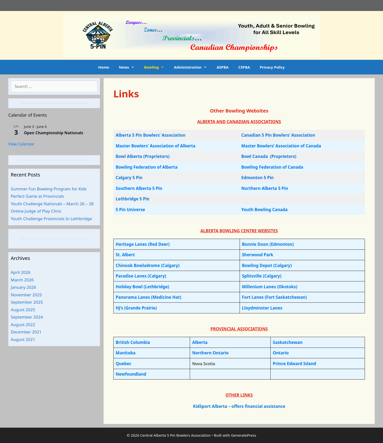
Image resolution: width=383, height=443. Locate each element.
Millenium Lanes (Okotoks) (269, 286)
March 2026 (22, 280)
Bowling (156, 67)
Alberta (200, 342)
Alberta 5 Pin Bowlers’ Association (151, 135)
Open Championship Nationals (53, 132)
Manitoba (126, 353)
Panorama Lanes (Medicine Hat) (148, 297)
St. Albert (125, 255)
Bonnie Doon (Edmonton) (268, 244)
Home (103, 67)
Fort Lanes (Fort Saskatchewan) (274, 297)
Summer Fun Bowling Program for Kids (49, 189)
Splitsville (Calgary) (261, 276)
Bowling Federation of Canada (272, 167)
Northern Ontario (210, 353)
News (129, 67)
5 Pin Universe (130, 209)
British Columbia (133, 342)
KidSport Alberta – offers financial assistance (239, 406)
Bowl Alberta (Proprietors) (143, 156)
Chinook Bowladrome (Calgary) (148, 265)
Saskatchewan (288, 342)
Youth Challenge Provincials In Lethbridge (51, 218)
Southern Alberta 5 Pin (139, 188)
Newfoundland (131, 374)
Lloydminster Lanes (262, 308)
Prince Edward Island (294, 363)
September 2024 (27, 317)
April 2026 (20, 272)
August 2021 (23, 339)
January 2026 (23, 287)
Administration (193, 67)
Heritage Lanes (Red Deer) (143, 244)
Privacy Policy (272, 67)
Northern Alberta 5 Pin (264, 188)
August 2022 (23, 324)
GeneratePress (243, 435)
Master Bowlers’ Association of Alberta (155, 146)
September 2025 (27, 302)
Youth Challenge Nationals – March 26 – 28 (52, 203)
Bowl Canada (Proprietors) (268, 156)
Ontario (281, 353)
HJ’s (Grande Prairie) (136, 308)
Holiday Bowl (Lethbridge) (142, 286)
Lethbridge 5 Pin (132, 199)
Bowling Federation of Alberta (147, 167)
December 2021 (26, 332)
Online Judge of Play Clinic (36, 211)
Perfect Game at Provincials (37, 196)
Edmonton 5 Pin (257, 177)
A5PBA (223, 67)
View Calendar (21, 144)
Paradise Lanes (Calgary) (141, 276)
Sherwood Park (257, 255)
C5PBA (244, 67)
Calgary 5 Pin (129, 177)
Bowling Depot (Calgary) (267, 265)
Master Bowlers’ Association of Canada (281, 146)
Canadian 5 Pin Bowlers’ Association (278, 135)
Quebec (123, 363)
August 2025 (23, 309)
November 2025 (26, 295)
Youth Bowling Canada (264, 209)
